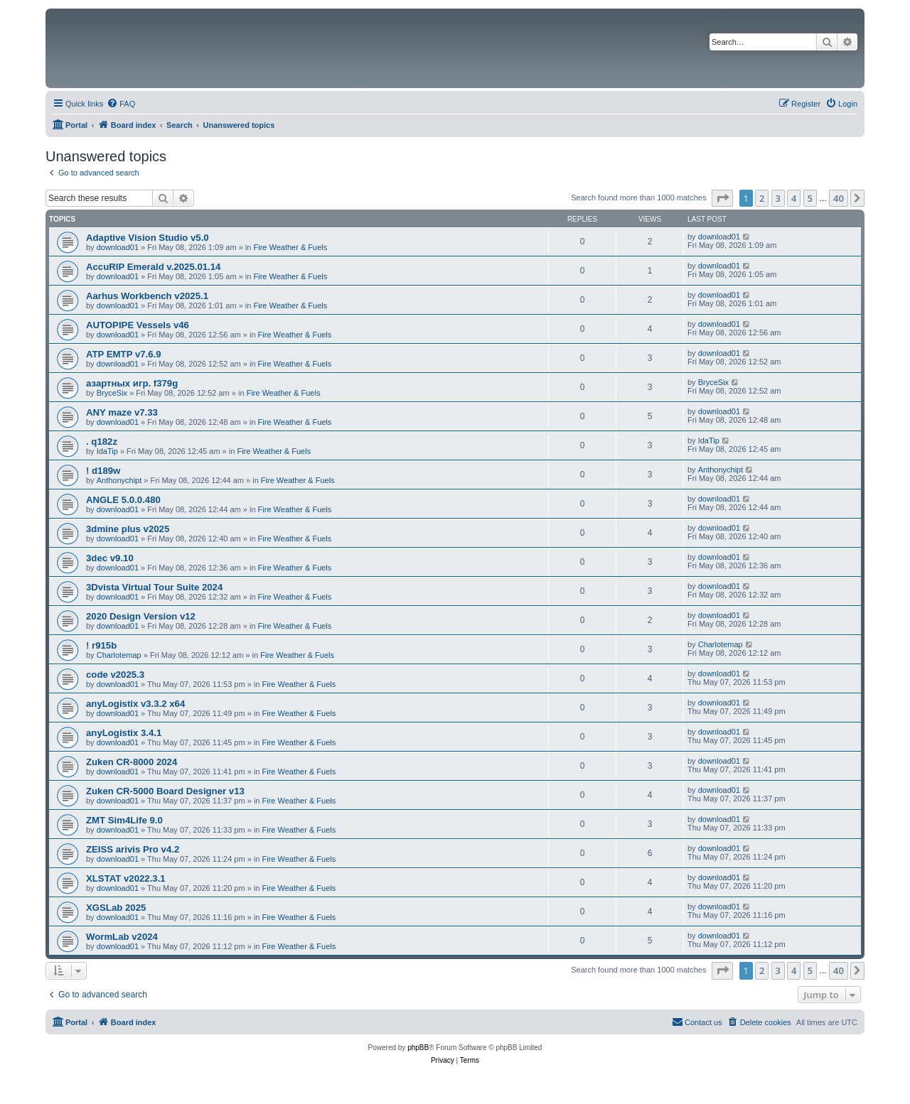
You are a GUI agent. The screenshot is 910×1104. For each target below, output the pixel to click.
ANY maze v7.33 (122, 412)
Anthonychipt (119, 480)
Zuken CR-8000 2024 (131, 762)
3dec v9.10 (110, 558)
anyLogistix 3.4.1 (123, 732)
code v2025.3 (115, 674)
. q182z (101, 441)
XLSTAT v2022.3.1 (126, 878)
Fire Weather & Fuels (290, 247)
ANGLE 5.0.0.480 (123, 499)
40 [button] (838, 198)
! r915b (101, 645)
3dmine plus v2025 (127, 529)
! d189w (103, 470)
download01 (118, 247)
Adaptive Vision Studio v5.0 (147, 237)
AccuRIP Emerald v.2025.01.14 (153, 266)
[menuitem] (121, 103)
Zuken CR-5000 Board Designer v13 (165, 791)
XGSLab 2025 (116, 907)
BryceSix (112, 393)
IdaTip (107, 451)
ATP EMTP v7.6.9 (123, 354)
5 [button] (810, 198)
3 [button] (778, 198)
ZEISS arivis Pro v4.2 (132, 849)
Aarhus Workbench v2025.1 (147, 296)
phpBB (418, 1047)
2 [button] (761, 198)
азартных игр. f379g (132, 383)
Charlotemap (119, 655)
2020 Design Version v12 (141, 616)
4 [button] (793, 198)
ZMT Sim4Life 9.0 (124, 820)
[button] (722, 198)
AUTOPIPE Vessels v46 (137, 325)
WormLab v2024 (122, 936)
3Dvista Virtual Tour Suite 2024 (154, 587)
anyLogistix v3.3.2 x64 (135, 703)
